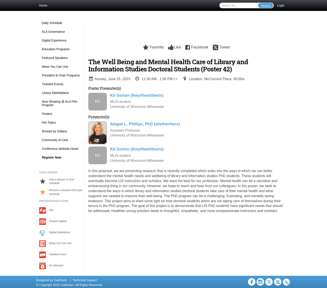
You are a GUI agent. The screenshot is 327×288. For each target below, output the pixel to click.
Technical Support (85, 280)
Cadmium (60, 280)
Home (43, 5)
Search (265, 5)
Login (280, 5)
